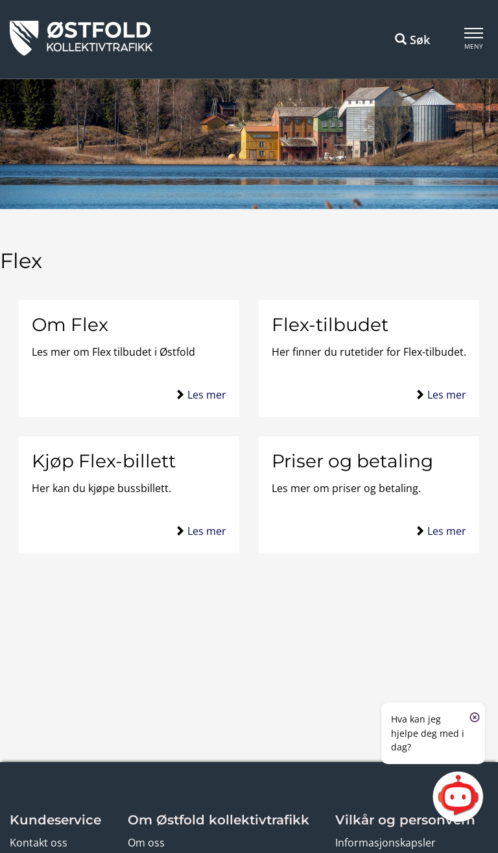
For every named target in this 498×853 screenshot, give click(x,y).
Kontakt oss (38, 842)
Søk (412, 39)
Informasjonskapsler (385, 842)
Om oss (146, 842)
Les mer (206, 395)
